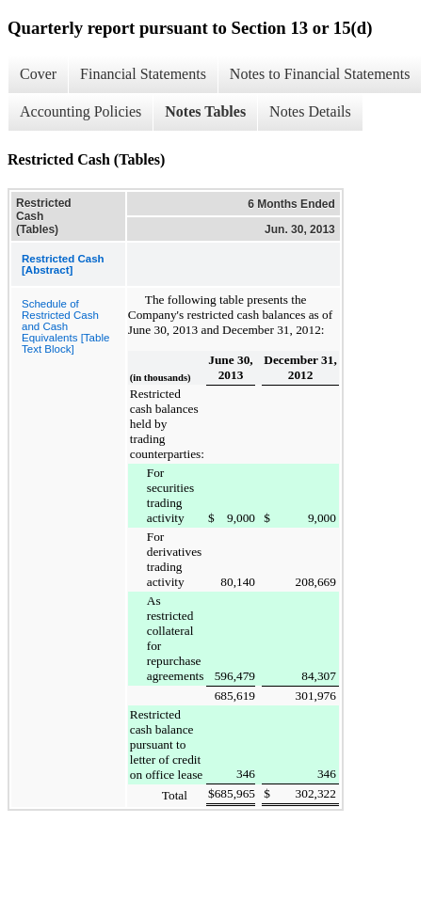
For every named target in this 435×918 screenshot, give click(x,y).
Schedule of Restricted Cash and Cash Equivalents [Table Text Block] (65, 326)
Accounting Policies (80, 111)
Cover (38, 74)
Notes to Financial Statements (320, 74)
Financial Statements (143, 74)
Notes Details (310, 111)
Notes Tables (205, 111)
